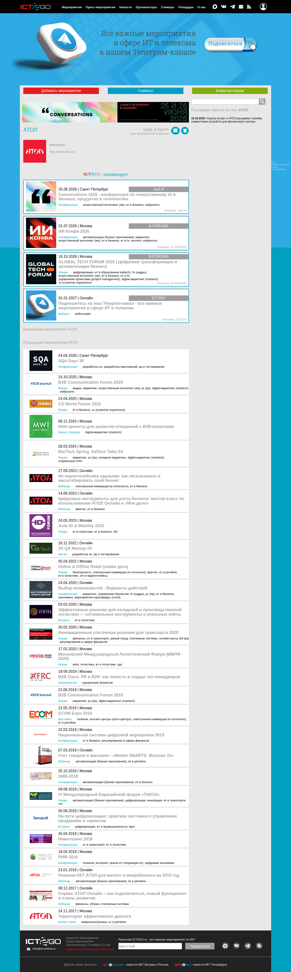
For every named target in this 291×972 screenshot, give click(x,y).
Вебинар (64, 486)
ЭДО (119, 664)
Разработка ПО (92, 366)
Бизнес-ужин (67, 922)
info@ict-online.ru (44, 948)
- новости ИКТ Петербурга (209, 964)
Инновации (154, 800)
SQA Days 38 (71, 361)
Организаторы (146, 7)
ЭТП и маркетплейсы (93, 575)
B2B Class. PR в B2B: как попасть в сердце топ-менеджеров (119, 677)
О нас (202, 7)
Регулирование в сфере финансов (83, 642)
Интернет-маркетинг (112, 457)
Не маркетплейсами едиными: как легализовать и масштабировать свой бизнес (109, 478)
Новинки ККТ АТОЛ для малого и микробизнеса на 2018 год (118, 875)
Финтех (81, 509)
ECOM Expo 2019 (75, 713)
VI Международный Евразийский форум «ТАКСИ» (109, 794)
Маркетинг (90, 388)
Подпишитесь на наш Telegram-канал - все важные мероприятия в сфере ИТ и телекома (110, 305)
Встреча (63, 620)
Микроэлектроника (94, 922)
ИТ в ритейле (168, 572)
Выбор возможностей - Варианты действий (102, 588)
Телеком (82, 719)
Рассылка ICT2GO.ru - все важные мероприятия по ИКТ (156, 939)
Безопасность (82, 572)
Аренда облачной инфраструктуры (90, 949)
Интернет (102, 863)
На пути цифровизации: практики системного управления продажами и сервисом (117, 818)
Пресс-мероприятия (100, 7)
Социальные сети (70, 461)
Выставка (64, 719)
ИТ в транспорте (98, 638)
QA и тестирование (151, 366)
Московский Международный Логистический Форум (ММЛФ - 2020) (120, 656)
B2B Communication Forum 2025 (90, 382)
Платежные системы (143, 638)
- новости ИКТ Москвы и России (146, 964)
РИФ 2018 (68, 857)
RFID (115, 531)
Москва (85, 377)
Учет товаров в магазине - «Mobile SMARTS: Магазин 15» (116, 755)
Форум (62, 388)
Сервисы (145, 91)
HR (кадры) (137, 594)
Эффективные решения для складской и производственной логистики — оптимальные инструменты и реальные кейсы (120, 612)
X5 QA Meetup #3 (75, 548)
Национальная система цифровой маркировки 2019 (111, 735)
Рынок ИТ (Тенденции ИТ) (126, 863)
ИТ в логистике (83, 531)
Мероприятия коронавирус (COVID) (97, 597)
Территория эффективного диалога (94, 916)
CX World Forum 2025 (79, 404)
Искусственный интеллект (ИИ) (119, 388)
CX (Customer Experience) (108, 410)
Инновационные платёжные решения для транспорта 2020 (118, 633)
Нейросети (67, 391)
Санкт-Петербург (93, 355)
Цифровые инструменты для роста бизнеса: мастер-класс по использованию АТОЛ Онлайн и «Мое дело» (121, 501)
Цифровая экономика (159, 863)
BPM (132, 826)
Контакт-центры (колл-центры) (110, 719)
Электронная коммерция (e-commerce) (102, 486)
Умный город (119, 638)
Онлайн (86, 471)
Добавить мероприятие (61, 91)
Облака (94, 904)
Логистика (87, 664)
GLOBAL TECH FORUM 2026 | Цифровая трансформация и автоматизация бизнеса (117, 264)
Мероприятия (72, 7)
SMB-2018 (68, 776)
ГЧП (60, 803)
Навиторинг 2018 (75, 839)
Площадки (185, 7)
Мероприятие (67, 682)
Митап (62, 554)
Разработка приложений (120, 366)
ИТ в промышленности (112, 826)
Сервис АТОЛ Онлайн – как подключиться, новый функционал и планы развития (122, 895)
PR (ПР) (146, 388)
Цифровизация (135, 800)
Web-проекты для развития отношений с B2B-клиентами (116, 427)
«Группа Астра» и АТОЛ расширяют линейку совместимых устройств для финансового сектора (226, 120)
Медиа (77, 388)
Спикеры (167, 7)
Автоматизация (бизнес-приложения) (101, 761)
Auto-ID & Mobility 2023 (81, 526)
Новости (125, 7)
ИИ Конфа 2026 (73, 231)
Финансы (79, 638)
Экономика (65, 597)
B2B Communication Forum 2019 (90, 695)
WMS (76, 664)
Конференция (67, 366)
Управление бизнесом (113, 594)
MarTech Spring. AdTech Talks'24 (90, 452)
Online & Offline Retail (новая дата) (93, 567)
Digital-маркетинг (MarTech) (170, 388)
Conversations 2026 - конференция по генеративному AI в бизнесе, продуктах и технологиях (117, 197)
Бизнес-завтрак (69, 432)
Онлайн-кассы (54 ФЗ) (174, 638)
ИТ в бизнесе (81, 410)
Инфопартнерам (230, 91)
